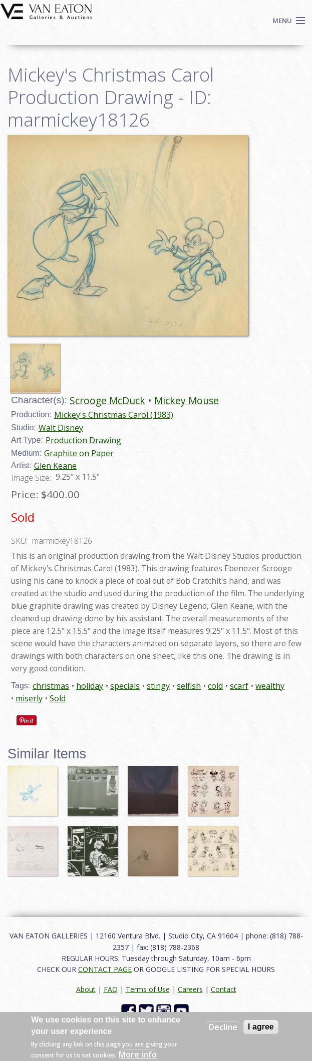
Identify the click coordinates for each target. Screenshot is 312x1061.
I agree (261, 1026)
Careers (190, 989)
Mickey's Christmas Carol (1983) (113, 414)
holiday (89, 685)
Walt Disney (61, 427)
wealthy (269, 685)
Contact (223, 989)
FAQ (111, 989)
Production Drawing (83, 440)
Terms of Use (148, 989)
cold (215, 685)
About (86, 989)
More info (138, 1054)
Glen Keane (55, 465)
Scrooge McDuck (107, 400)
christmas (51, 685)
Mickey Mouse (186, 400)
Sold (58, 698)
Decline (223, 1026)
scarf (239, 685)
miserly (29, 698)
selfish (189, 685)
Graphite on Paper (79, 453)
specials (125, 685)
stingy (158, 685)
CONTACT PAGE (105, 969)
